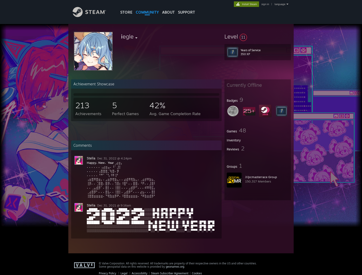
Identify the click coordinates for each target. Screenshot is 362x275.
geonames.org (175, 266)
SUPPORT (186, 12)
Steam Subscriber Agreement (169, 273)
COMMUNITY (147, 12)
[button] (257, 36)
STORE (126, 12)
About (168, 12)
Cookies (197, 273)
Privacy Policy (107, 273)
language (280, 4)
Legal (124, 273)
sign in (265, 4)
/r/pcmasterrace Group (261, 177)
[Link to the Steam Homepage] (92, 16)
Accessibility (140, 273)
